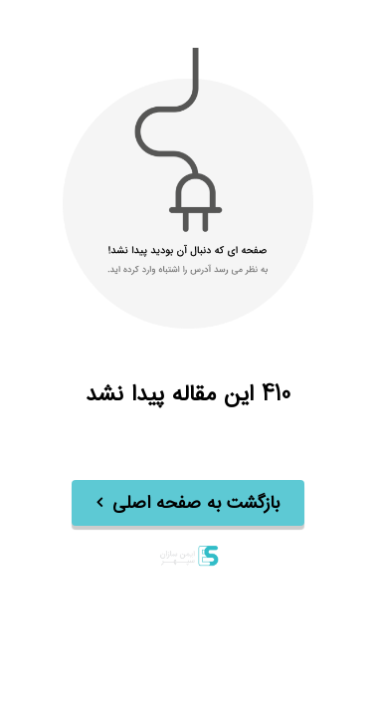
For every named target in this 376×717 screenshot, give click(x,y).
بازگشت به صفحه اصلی (196, 504)
